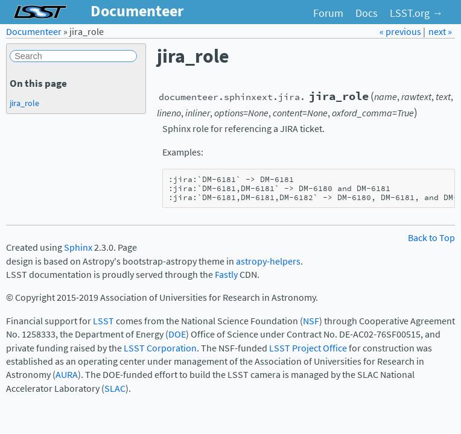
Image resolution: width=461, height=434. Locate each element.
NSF (311, 321)
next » (440, 31)
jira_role (24, 103)
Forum (328, 13)
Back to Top (431, 237)
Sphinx (78, 247)
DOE (177, 334)
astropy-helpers (268, 261)
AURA (67, 374)
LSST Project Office (308, 348)
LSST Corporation (160, 348)
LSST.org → (416, 13)
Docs (366, 13)
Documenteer (34, 31)
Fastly (226, 274)
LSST (103, 321)
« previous (401, 31)
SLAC (115, 388)
